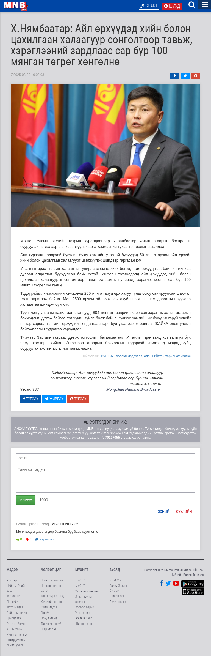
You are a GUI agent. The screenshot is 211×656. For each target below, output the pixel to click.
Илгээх (26, 500)
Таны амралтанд (52, 596)
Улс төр (12, 580)
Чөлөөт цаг (51, 570)
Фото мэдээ (15, 607)
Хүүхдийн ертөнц (52, 602)
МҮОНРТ (81, 570)
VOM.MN (115, 580)
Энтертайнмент (17, 624)
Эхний (164, 511)
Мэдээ (12, 570)
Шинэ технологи (52, 580)
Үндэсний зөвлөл (87, 591)
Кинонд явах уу (17, 635)
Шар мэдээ (49, 629)
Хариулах (44, 539)
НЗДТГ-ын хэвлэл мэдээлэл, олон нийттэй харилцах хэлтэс (145, 356)
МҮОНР (80, 580)
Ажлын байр (83, 618)
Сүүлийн (184, 511)
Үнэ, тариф (82, 613)
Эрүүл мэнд (49, 618)
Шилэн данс (83, 624)
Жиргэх (54, 399)
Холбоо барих (84, 607)
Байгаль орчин (17, 613)
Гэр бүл (46, 613)
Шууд (172, 6)
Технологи (13, 596)
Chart (148, 6)
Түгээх (30, 399)
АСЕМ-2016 (14, 629)
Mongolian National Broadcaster (133, 389)
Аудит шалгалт (120, 602)
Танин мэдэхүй (51, 624)
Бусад (115, 570)
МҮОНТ (80, 586)
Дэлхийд (12, 602)
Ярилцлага (14, 618)
